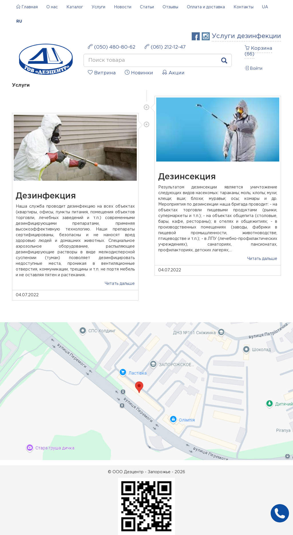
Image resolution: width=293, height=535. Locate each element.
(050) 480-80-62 (111, 46)
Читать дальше (262, 258)
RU (19, 21)
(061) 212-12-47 (165, 46)
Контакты (243, 7)
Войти (253, 68)
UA (265, 7)
